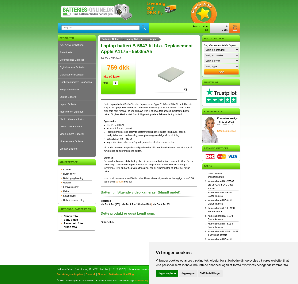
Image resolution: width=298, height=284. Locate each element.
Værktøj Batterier (69, 148)
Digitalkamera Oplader (72, 74)
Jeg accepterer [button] (167, 273)
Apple (153, 39)
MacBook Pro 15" (161, 204)
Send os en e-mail (226, 131)
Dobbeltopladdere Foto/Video (76, 82)
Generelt (91, 274)
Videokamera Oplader (72, 141)
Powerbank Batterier (71, 126)
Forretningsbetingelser (70, 274)
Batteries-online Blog (73, 200)
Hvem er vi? (69, 174)
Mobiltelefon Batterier (71, 111)
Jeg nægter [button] (188, 273)
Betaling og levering (73, 178)
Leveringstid (69, 195)
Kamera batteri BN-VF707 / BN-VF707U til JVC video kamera (221, 185)
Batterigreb (66, 52)
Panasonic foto (73, 223)
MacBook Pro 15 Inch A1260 (136, 204)
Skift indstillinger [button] (210, 273)
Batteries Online (110, 39)
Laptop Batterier (68, 96)
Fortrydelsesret (70, 187)
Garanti (67, 182)
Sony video (71, 219)
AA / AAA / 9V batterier (72, 45)
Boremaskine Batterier (72, 59)
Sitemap (102, 274)
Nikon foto (70, 226)
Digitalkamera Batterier (72, 67)
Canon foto (71, 216)
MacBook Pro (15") (110, 204)
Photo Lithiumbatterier (72, 119)
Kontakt (67, 169)
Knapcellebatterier (70, 89)
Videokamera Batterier (72, 133)
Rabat (66, 191)
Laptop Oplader (68, 104)
